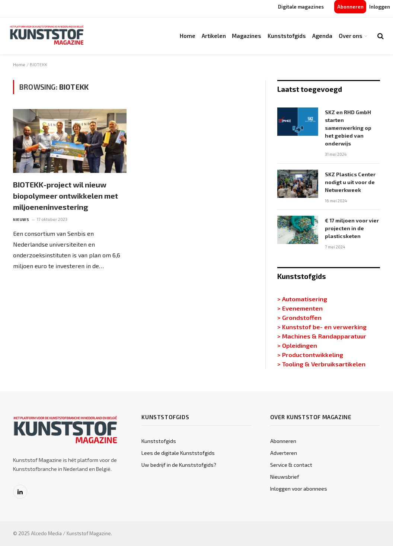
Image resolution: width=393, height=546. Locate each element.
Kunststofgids (287, 35)
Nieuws (21, 219)
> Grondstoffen (299, 317)
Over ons (350, 35)
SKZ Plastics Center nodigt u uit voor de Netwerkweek (350, 182)
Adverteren (283, 453)
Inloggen (379, 7)
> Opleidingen (297, 345)
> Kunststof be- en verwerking (322, 326)
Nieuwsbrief (284, 476)
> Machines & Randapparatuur (321, 336)
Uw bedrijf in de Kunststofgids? (178, 465)
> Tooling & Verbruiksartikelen (321, 363)
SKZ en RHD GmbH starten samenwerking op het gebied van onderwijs (348, 128)
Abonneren (350, 7)
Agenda (322, 35)
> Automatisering (302, 298)
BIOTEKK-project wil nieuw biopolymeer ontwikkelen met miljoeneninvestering (65, 195)
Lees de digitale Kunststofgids (178, 453)
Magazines (246, 35)
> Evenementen (300, 308)
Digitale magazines (301, 7)
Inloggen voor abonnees (298, 488)
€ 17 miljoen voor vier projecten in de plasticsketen (352, 228)
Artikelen (214, 35)
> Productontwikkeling (310, 354)
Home (187, 35)
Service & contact (291, 465)
